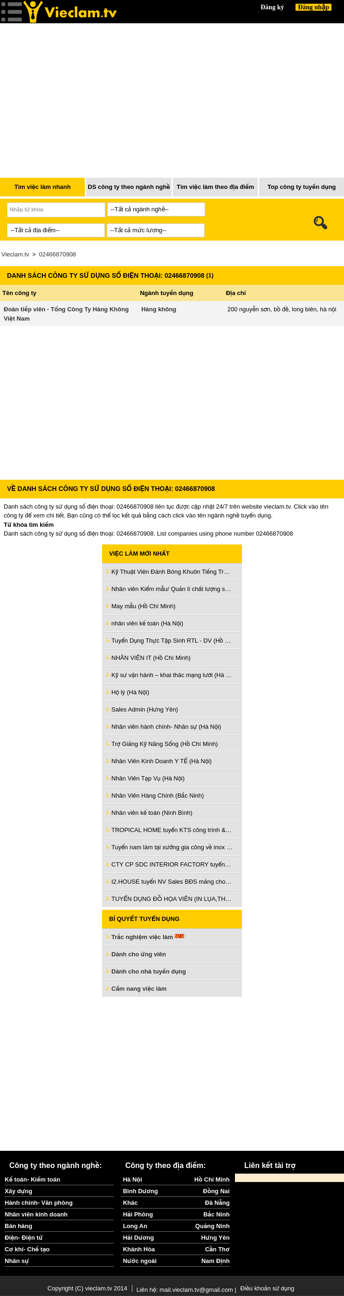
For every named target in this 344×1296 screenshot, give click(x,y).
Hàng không (158, 309)
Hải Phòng (138, 1214)
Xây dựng (18, 1191)
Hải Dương (138, 1237)
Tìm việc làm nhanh (42, 186)
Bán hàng (18, 1225)
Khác (130, 1202)
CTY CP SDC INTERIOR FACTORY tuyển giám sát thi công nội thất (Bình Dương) (172, 864)
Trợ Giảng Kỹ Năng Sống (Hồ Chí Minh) (164, 743)
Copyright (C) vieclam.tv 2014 (87, 1288)
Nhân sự (17, 1260)
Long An (135, 1225)
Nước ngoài (140, 1260)
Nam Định (215, 1260)
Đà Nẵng (217, 1202)
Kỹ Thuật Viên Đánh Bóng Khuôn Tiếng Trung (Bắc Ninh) (172, 571)
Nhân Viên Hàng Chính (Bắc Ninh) (157, 795)
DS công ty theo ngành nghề (129, 186)
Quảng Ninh (212, 1225)
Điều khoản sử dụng (267, 1288)
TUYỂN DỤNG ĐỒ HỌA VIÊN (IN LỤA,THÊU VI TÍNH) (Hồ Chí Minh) (172, 898)
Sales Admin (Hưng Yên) (144, 709)
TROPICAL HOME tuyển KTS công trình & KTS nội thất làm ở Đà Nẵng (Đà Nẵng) (172, 829)
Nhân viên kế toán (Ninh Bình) (152, 812)
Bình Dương (140, 1191)
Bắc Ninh (216, 1214)
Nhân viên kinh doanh (36, 1214)
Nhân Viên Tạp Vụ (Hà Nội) (148, 778)
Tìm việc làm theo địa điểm (215, 186)
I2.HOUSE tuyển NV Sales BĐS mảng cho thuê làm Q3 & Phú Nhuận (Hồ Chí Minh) (172, 881)
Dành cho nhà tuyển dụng (148, 971)
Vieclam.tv (15, 254)
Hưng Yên (215, 1237)
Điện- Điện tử (24, 1237)
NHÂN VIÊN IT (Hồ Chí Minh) (151, 657)
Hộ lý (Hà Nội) (130, 692)
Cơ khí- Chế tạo (27, 1249)
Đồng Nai (216, 1191)
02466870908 (57, 254)
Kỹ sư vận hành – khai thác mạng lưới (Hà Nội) (172, 675)
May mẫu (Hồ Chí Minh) (143, 606)
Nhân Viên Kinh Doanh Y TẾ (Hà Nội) (161, 761)
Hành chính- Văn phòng (39, 1202)
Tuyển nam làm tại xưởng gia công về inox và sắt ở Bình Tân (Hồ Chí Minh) (172, 847)
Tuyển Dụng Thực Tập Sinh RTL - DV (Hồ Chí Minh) (172, 640)
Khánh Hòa (139, 1249)
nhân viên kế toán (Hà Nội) (147, 623)
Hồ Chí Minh (212, 1179)
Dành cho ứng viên (138, 954)
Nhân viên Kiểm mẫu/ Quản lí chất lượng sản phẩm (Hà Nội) (172, 588)
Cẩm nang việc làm (138, 988)
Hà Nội (132, 1179)
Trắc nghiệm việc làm (147, 937)
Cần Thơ (217, 1249)
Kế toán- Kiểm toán (32, 1179)
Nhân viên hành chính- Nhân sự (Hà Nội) (166, 726)
